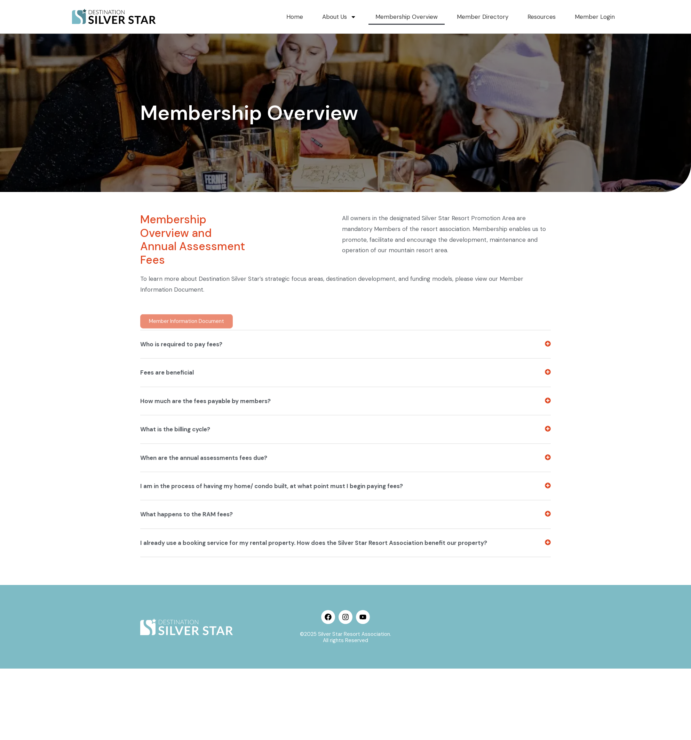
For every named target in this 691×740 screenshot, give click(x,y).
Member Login (595, 17)
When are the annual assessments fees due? (203, 585)
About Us (345, 16)
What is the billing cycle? (175, 557)
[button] (345, 472)
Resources (543, 17)
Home (301, 17)
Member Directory (485, 17)
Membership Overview (411, 17)
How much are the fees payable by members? (205, 529)
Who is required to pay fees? (181, 472)
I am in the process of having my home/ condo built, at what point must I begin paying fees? (271, 614)
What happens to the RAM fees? (186, 642)
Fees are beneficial (167, 500)
